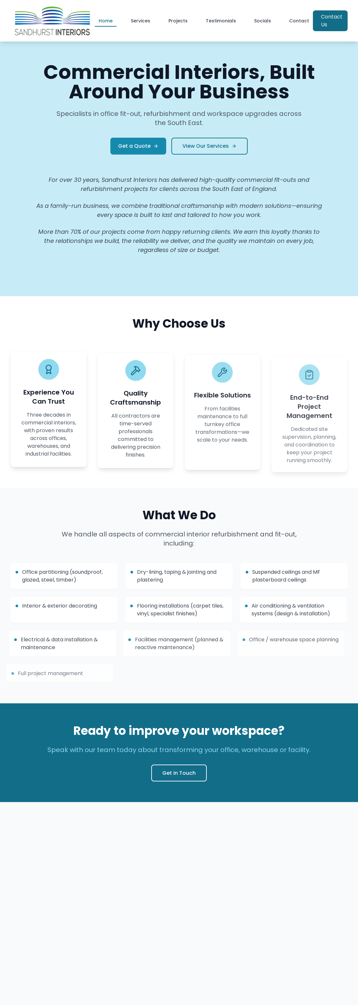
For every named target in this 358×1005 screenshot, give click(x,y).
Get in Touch (179, 776)
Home (106, 22)
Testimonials (221, 21)
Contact (299, 21)
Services (140, 21)
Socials (262, 21)
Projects (178, 21)
